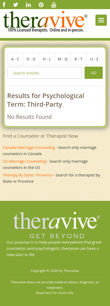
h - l (47, 58)
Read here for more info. (55, 292)
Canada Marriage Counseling (29, 147)
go (94, 72)
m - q (63, 58)
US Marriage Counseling (24, 161)
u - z (94, 58)
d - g (30, 58)
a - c (15, 58)
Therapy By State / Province (27, 174)
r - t (78, 58)
